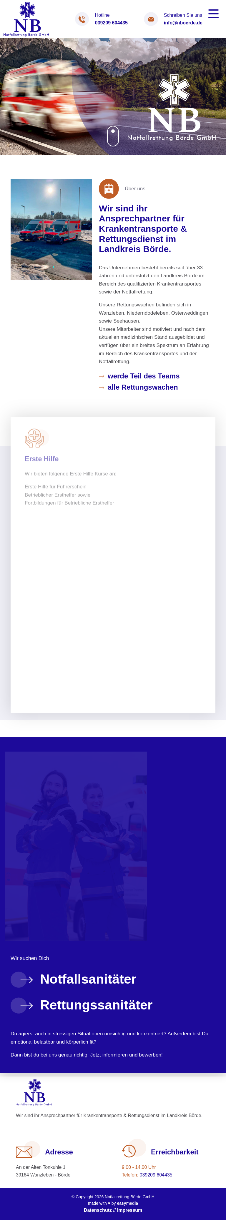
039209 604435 (111, 22)
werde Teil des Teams (144, 376)
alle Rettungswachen (143, 387)
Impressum (129, 1210)
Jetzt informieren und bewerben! (126, 1055)
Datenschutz (98, 1210)
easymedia (127, 1203)
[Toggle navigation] (213, 13)
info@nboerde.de (183, 22)
